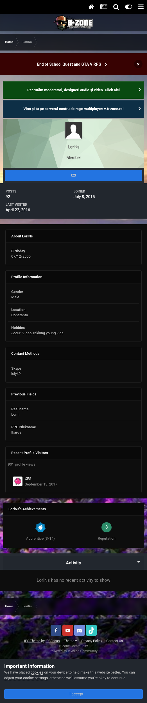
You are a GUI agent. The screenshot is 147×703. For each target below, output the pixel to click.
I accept (73, 694)
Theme (70, 641)
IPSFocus (53, 641)
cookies (37, 672)
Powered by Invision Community (73, 651)
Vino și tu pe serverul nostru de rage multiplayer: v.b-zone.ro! (74, 109)
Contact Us (114, 641)
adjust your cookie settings (26, 678)
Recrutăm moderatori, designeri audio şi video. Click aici (73, 90)
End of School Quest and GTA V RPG (69, 64)
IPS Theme (32, 641)
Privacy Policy (91, 641)
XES (28, 479)
